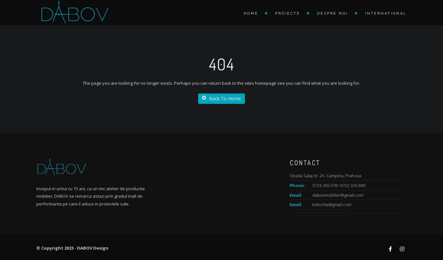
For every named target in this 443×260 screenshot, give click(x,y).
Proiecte (287, 13)
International (386, 13)
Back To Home (221, 98)
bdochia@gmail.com (331, 204)
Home (251, 13)
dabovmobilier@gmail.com (337, 195)
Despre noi (332, 13)
